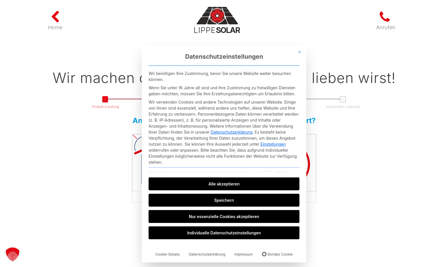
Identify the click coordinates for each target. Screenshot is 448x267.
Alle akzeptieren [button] (224, 183)
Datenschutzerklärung (232, 132)
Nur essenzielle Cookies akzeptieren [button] (224, 216)
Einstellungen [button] (273, 144)
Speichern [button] (224, 200)
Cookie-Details (167, 254)
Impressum (244, 254)
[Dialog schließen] (299, 52)
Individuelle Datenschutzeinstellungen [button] (224, 232)
